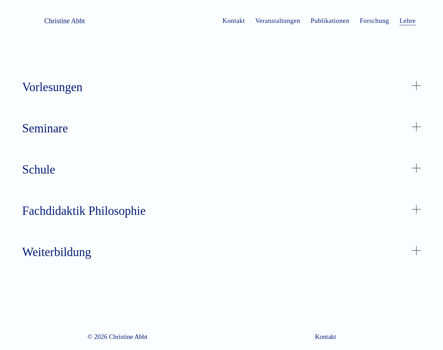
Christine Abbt (64, 21)
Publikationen (329, 20)
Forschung (374, 20)
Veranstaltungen (277, 20)
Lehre (407, 20)
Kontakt (234, 20)
